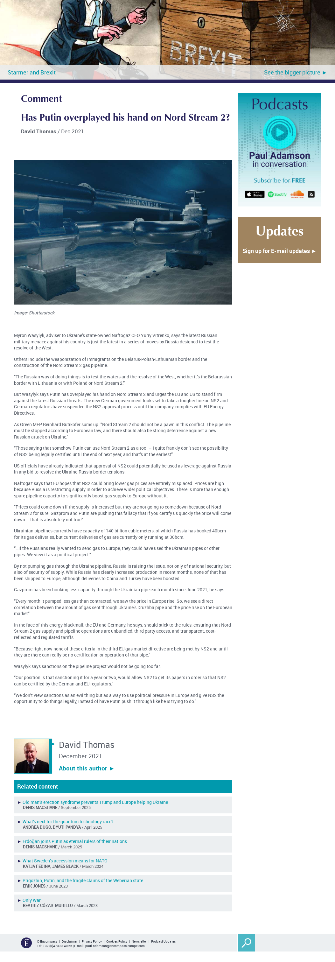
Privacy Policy (92, 941)
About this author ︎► (87, 768)
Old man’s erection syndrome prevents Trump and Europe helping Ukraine (95, 802)
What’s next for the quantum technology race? (68, 821)
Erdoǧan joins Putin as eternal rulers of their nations (75, 841)
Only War (32, 900)
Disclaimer (69, 941)
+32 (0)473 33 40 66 (57, 946)
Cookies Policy (116, 941)
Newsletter (139, 941)
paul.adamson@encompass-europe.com (115, 946)
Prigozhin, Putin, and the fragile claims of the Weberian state (83, 880)
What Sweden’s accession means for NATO (65, 861)
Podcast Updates (163, 941)
